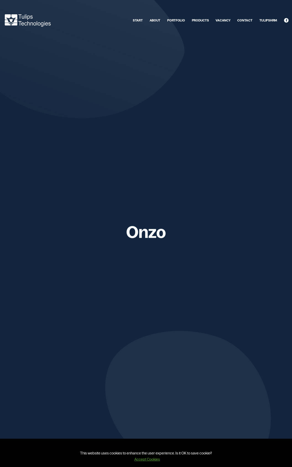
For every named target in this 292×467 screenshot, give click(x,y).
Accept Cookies (147, 459)
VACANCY (223, 20)
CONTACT (244, 20)
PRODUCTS (200, 20)
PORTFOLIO (176, 20)
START (138, 20)
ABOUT (155, 20)
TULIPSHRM (268, 20)
